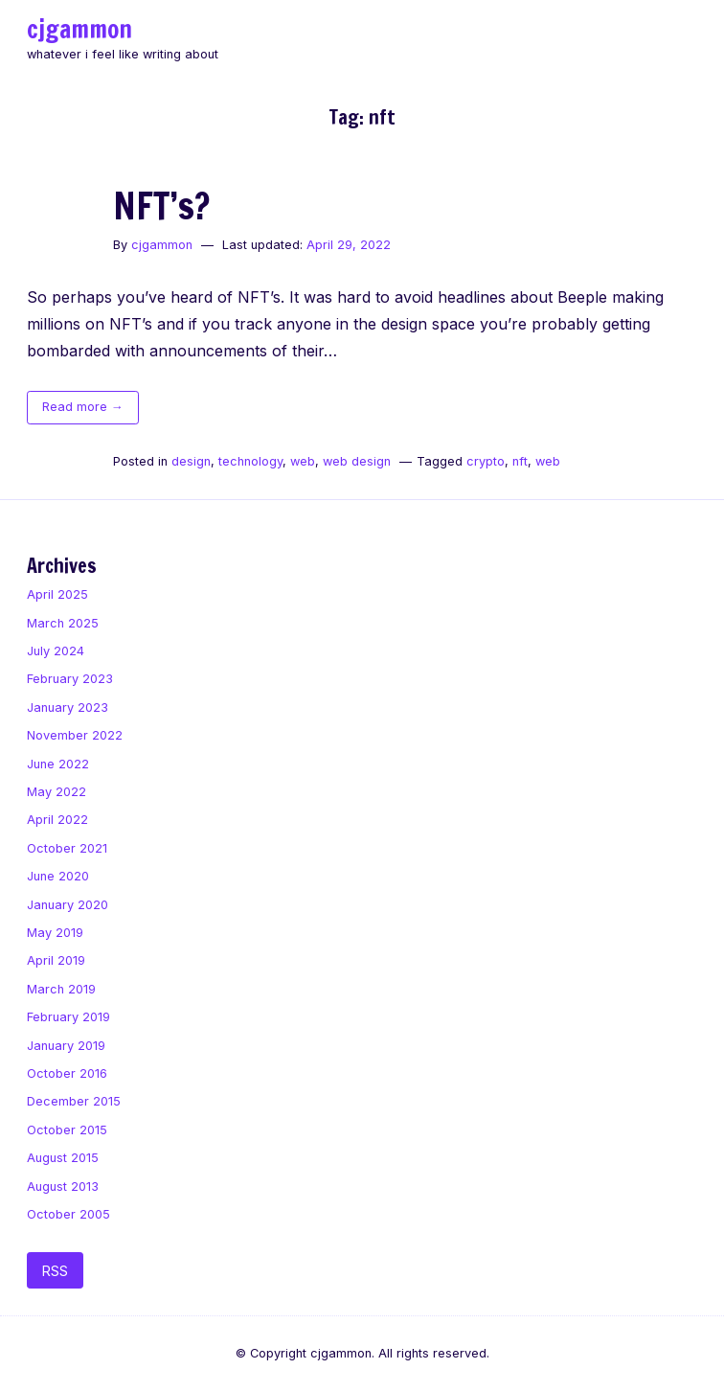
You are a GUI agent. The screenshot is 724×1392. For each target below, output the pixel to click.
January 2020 (67, 905)
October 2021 (67, 848)
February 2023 (70, 679)
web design (357, 461)
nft (520, 461)
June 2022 (58, 764)
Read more (90, 410)
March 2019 (61, 989)
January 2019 (66, 1045)
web (302, 461)
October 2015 (67, 1130)
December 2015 (74, 1101)
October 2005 (68, 1214)
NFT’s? (161, 205)
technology (250, 461)
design (191, 461)
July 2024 (55, 651)
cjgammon (79, 28)
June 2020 (58, 876)
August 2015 (63, 1158)
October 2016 (67, 1073)
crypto (485, 461)
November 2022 (75, 735)
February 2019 (68, 1017)
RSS (55, 1271)
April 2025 (57, 594)
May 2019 (55, 932)
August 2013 (63, 1186)
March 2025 (63, 623)
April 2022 (57, 819)
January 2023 (67, 707)
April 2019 (56, 960)
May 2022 (56, 792)
